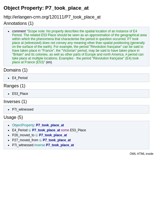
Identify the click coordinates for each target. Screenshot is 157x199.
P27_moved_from (25, 140)
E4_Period (20, 78)
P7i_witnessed (22, 109)
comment (19, 31)
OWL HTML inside (141, 153)
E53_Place (20, 94)
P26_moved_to (23, 135)
